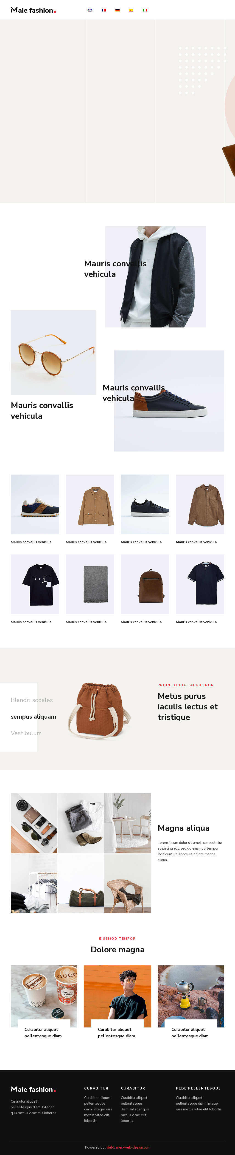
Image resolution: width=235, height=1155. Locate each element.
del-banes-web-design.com (128, 1147)
